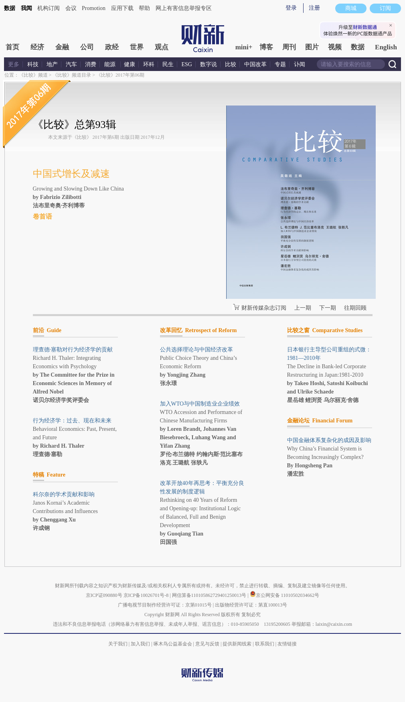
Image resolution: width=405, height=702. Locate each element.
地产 (52, 64)
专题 (280, 64)
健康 (129, 64)
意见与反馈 (207, 644)
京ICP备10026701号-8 (147, 595)
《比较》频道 (33, 75)
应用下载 (122, 8)
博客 (266, 47)
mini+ (244, 47)
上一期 (302, 308)
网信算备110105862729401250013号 (210, 595)
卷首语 (42, 216)
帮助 (144, 8)
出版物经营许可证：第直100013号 (251, 605)
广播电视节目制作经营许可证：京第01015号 (165, 605)
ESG (187, 64)
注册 (314, 8)
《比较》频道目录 (72, 75)
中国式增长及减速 (71, 173)
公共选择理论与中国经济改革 (196, 350)
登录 (291, 8)
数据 (9, 8)
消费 (90, 64)
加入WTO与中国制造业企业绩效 (200, 404)
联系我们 (264, 644)
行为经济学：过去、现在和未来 (72, 421)
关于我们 (118, 644)
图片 (312, 47)
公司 (87, 47)
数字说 (208, 64)
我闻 (26, 8)
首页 (12, 47)
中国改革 (255, 64)
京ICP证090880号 (104, 595)
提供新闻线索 (237, 644)
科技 (32, 64)
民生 (168, 64)
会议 (71, 8)
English (386, 47)
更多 (13, 64)
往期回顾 (355, 308)
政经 (112, 47)
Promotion (93, 8)
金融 (62, 47)
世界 (137, 47)
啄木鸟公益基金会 (173, 644)
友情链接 (287, 644)
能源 (110, 64)
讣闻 (299, 64)
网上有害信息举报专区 (184, 8)
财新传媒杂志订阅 (263, 308)
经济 (37, 47)
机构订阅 (48, 8)
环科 (148, 64)
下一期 (327, 308)
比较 (230, 64)
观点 (161, 47)
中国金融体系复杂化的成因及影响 (329, 440)
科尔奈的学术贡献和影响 (64, 494)
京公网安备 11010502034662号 (285, 595)
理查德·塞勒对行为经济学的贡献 (73, 350)
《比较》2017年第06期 (120, 75)
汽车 (71, 64)
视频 (335, 47)
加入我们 (140, 644)
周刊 (289, 47)
